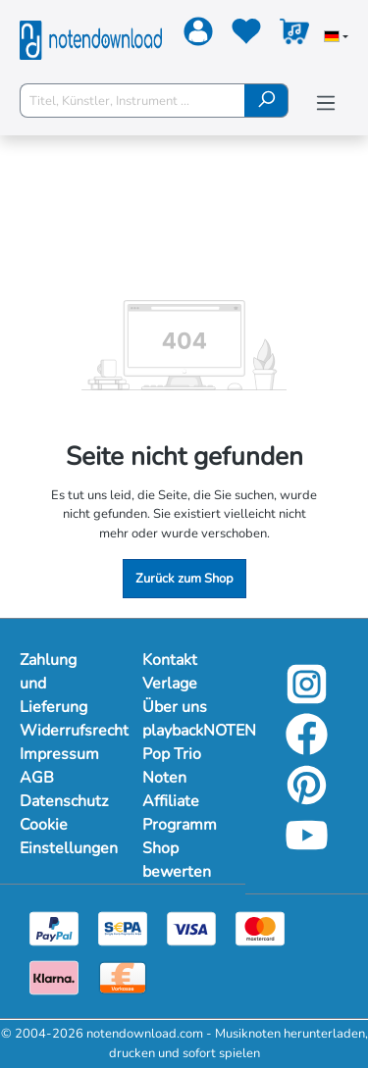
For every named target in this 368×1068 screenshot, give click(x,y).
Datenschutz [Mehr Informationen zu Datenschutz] (61, 801)
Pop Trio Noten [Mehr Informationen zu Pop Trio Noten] (171, 765)
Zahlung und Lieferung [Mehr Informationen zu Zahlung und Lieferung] (53, 683)
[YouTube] (307, 850)
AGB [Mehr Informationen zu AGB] (37, 777)
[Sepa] (122, 929)
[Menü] (325, 103)
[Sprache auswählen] (336, 38)
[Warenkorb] (292, 35)
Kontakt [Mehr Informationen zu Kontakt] (169, 660)
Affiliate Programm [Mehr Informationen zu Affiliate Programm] (179, 813)
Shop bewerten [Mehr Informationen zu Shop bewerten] (176, 860)
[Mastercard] (260, 929)
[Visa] (191, 929)
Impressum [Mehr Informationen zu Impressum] (59, 754)
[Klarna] (54, 978)
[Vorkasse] (122, 978)
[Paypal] (54, 929)
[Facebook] (307, 749)
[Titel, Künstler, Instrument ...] (132, 100)
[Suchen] (266, 100)
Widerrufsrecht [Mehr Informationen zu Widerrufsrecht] (61, 730)
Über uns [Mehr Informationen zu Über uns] (174, 707)
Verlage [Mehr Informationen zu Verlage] (169, 683)
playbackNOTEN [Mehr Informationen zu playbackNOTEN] (184, 730)
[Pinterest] (307, 799)
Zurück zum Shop (184, 578)
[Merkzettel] (244, 35)
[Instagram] (307, 698)
